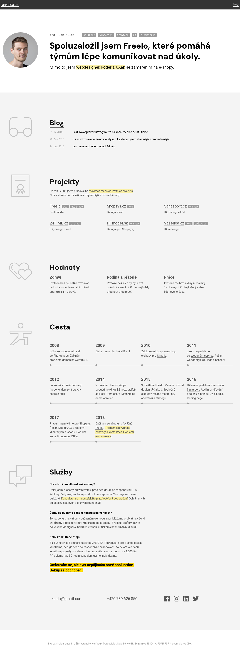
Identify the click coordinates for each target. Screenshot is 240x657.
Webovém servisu (202, 355)
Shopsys (84, 423)
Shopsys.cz (117, 206)
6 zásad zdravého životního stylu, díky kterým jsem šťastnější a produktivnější (121, 139)
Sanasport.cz (176, 206)
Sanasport (193, 389)
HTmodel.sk (118, 223)
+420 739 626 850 (123, 598)
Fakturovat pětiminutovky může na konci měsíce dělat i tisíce (110, 132)
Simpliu (161, 355)
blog (236, 4)
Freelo (136, 45)
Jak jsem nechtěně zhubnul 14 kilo (94, 146)
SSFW (74, 436)
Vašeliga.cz (174, 223)
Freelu (99, 427)
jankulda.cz (10, 5)
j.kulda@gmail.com (67, 598)
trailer (108, 398)
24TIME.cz (59, 223)
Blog (57, 122)
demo (99, 398)
